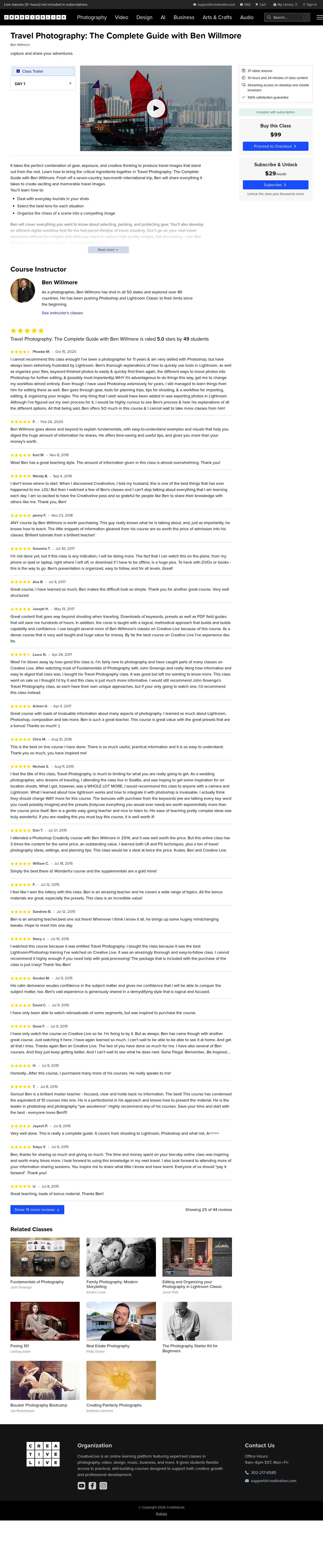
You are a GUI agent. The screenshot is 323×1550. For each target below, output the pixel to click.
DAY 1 (20, 83)
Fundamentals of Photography (37, 1282)
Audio (247, 17)
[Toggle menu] (320, 17)
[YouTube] (81, 1486)
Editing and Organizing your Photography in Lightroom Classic (192, 1284)
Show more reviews (37, 1209)
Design (144, 17)
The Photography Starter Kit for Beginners (190, 1348)
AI (163, 17)
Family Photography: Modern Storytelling (112, 1284)
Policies (161, 1513)
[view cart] (261, 4)
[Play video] (156, 108)
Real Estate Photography (108, 1346)
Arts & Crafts (217, 17)
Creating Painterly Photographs (114, 1405)
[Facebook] (92, 1486)
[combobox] (287, 17)
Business (184, 17)
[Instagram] (103, 1486)
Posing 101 (19, 1346)
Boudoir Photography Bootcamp (38, 1405)
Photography (92, 17)
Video (121, 17)
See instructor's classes (62, 313)
